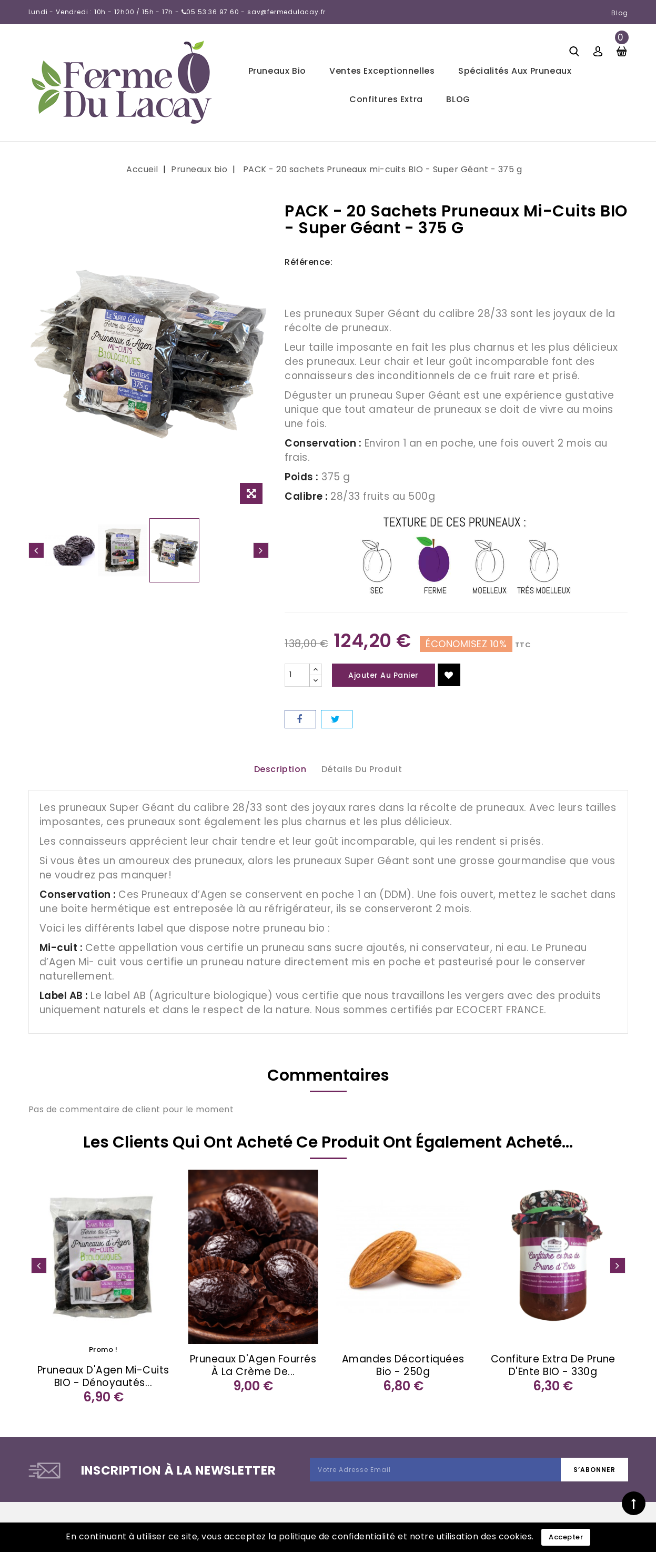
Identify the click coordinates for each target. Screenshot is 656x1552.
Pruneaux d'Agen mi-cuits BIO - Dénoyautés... (103, 1376)
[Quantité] (297, 675)
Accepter (566, 1537)
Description (280, 769)
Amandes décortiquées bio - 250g (403, 1365)
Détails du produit (361, 769)
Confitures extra (386, 99)
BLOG (458, 99)
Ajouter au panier (383, 675)
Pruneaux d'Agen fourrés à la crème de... (253, 1365)
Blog (619, 12)
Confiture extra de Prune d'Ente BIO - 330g (553, 1365)
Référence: (308, 262)
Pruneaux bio (277, 71)
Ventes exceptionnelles (382, 71)
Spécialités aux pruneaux (514, 71)
